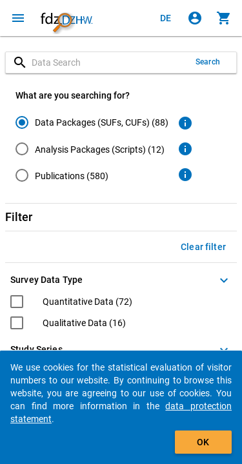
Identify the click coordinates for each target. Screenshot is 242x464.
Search (208, 61)
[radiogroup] (91, 151)
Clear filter (203, 247)
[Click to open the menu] (18, 18)
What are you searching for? (72, 95)
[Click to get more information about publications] (185, 175)
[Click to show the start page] (66, 18)
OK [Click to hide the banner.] (203, 442)
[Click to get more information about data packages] (185, 123)
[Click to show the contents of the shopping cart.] (224, 18)
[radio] (91, 122)
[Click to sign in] (195, 18)
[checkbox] (71, 303)
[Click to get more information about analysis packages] (185, 149)
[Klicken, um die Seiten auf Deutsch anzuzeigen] (166, 18)
